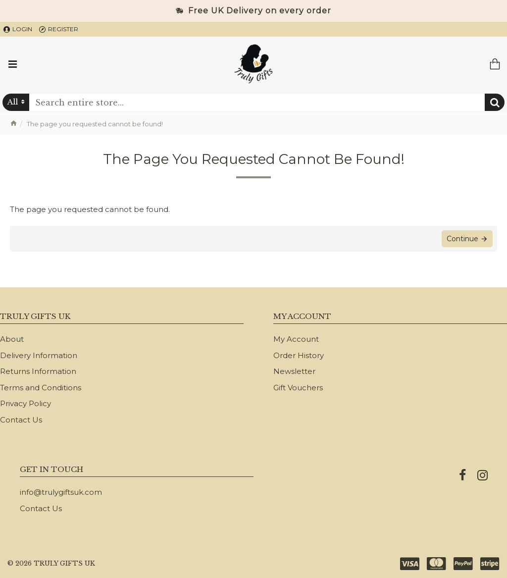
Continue (462, 239)
